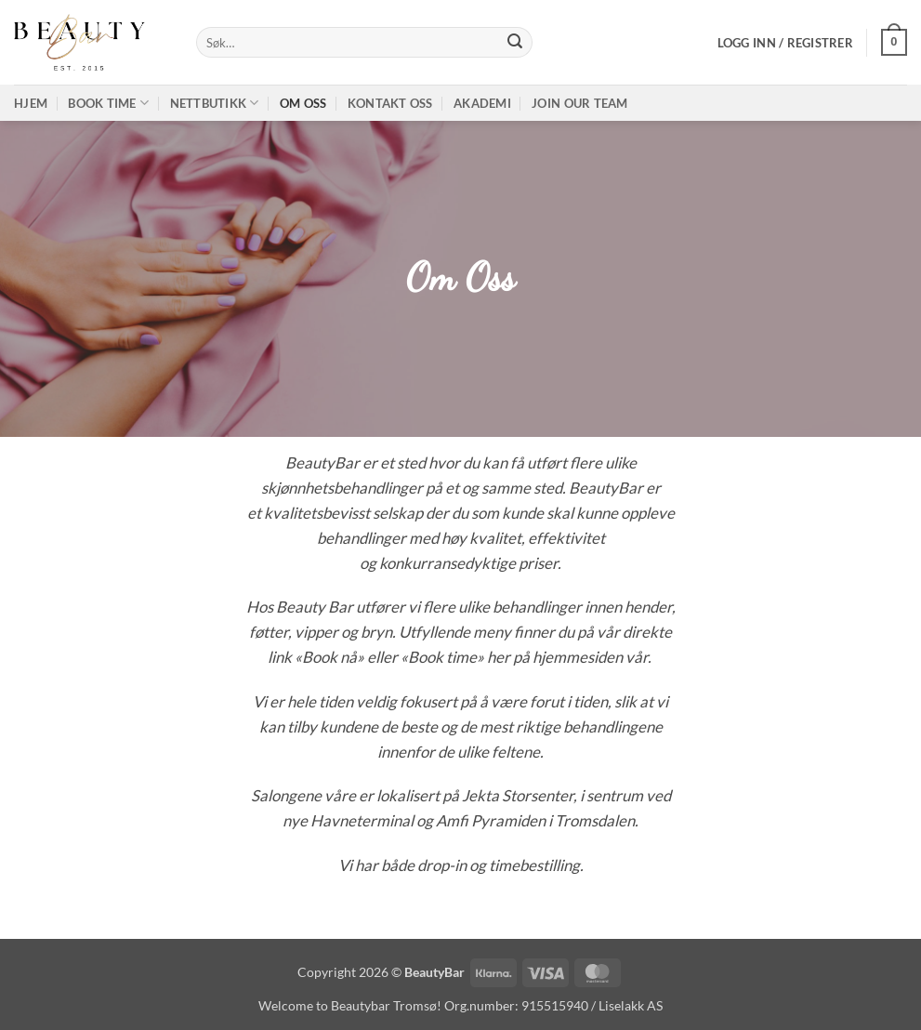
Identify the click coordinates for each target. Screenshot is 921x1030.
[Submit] (515, 43)
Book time (108, 103)
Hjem (30, 103)
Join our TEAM (579, 103)
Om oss (303, 103)
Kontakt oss (390, 103)
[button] (785, 42)
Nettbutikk (214, 103)
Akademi (482, 103)
